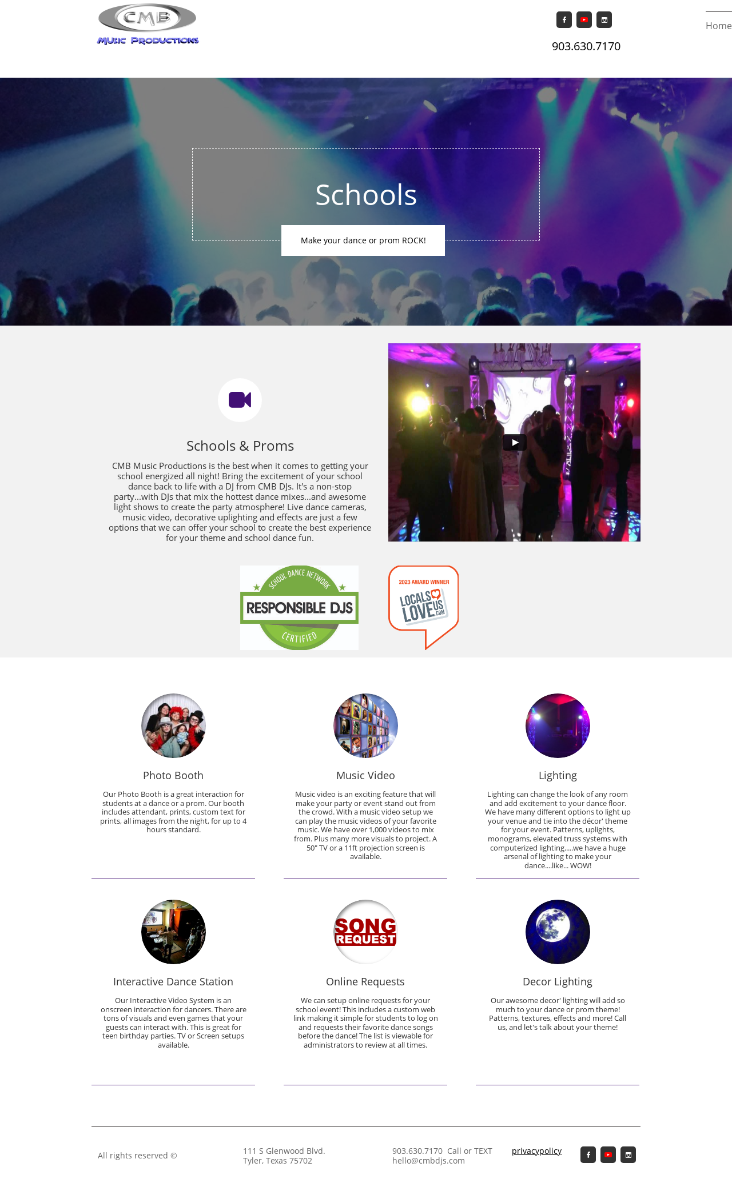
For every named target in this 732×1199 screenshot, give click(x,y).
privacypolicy (537, 1150)
